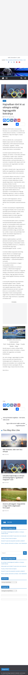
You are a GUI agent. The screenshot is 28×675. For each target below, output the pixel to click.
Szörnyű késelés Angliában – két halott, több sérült (13, 419)
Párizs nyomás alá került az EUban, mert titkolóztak (14, 543)
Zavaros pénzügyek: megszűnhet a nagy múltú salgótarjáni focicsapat (14, 506)
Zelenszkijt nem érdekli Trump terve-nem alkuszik (13, 536)
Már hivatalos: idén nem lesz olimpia (12, 450)
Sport (4, 100)
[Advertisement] (14, 14)
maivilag (12, 116)
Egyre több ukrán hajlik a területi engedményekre (16, 424)
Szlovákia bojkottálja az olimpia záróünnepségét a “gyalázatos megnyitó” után (13, 478)
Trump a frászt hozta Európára (9, 538)
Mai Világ (9, 522)
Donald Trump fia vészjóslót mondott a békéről (13, 541)
